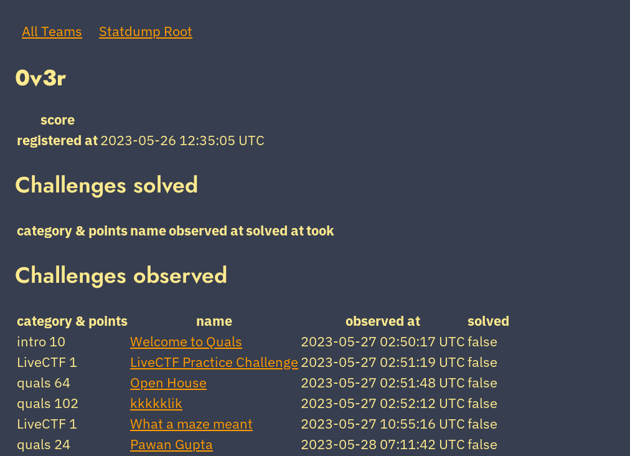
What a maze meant (191, 423)
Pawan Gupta (171, 444)
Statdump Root (145, 31)
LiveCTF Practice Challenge (214, 362)
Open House (168, 382)
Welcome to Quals (186, 341)
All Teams (52, 31)
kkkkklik (156, 403)
